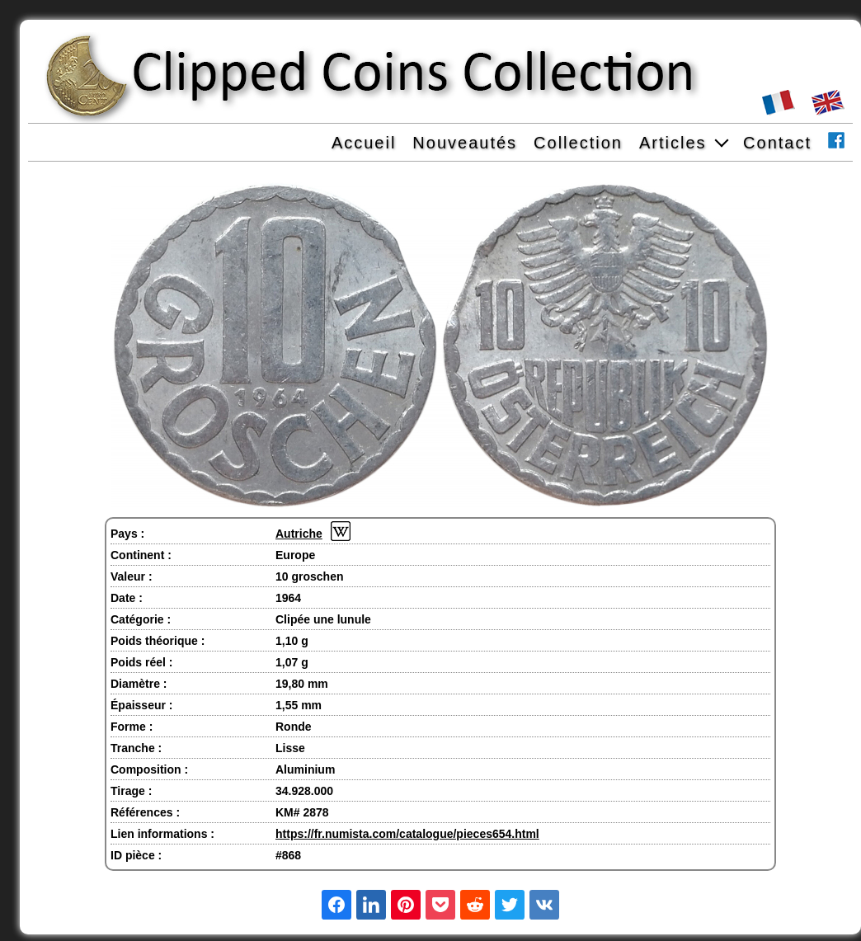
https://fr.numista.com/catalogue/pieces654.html (407, 833)
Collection (578, 143)
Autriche (298, 533)
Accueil (364, 143)
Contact (777, 143)
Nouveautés (464, 143)
